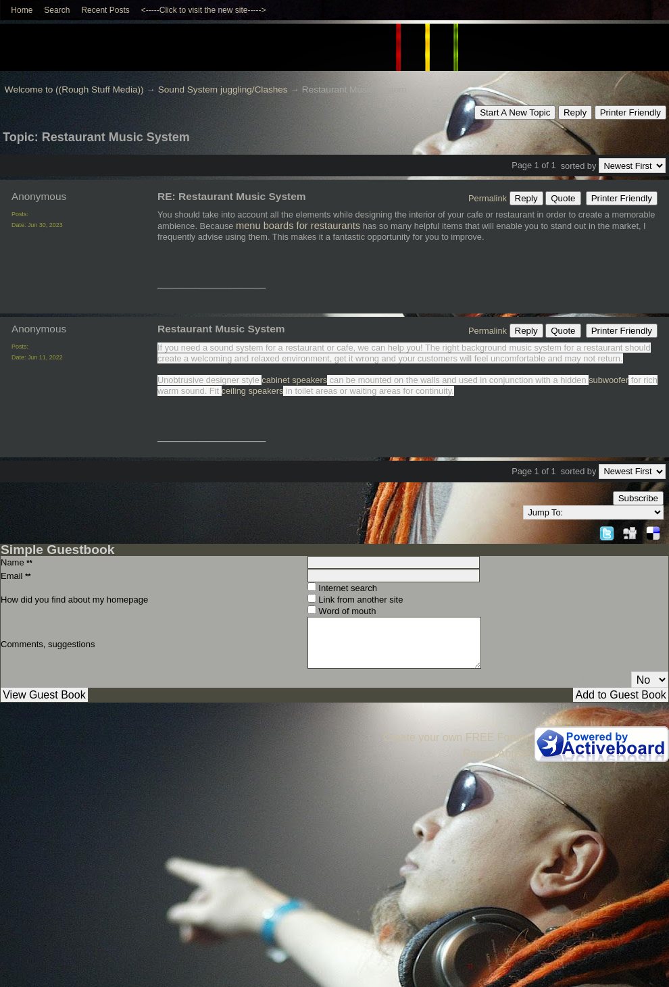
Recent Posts (105, 10)
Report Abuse (495, 753)
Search (57, 10)
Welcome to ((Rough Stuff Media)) (74, 89)
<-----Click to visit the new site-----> (203, 10)
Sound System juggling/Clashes (223, 89)
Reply (575, 112)
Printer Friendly (630, 112)
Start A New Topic (515, 112)
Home (21, 10)
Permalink (487, 198)
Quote (563, 198)
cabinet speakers (294, 380)
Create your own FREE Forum (455, 737)
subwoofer (608, 380)
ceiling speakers (253, 391)
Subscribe (638, 498)
